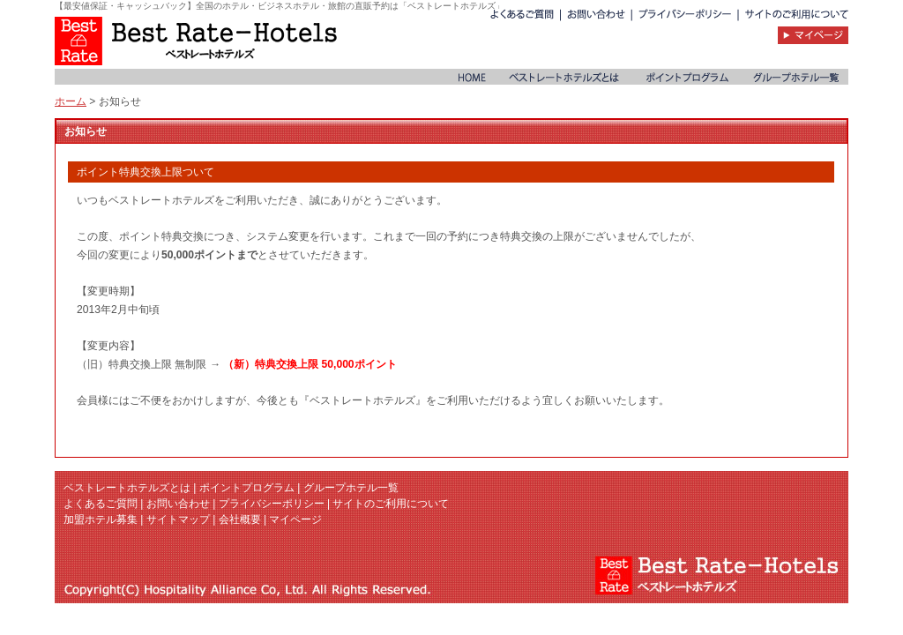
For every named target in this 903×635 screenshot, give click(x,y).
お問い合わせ (178, 503)
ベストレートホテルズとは (126, 488)
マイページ (295, 519)
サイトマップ (178, 519)
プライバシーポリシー (272, 503)
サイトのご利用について (390, 503)
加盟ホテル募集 (100, 519)
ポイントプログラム (247, 488)
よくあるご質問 (100, 503)
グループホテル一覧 (351, 488)
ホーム (70, 101)
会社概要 (240, 519)
